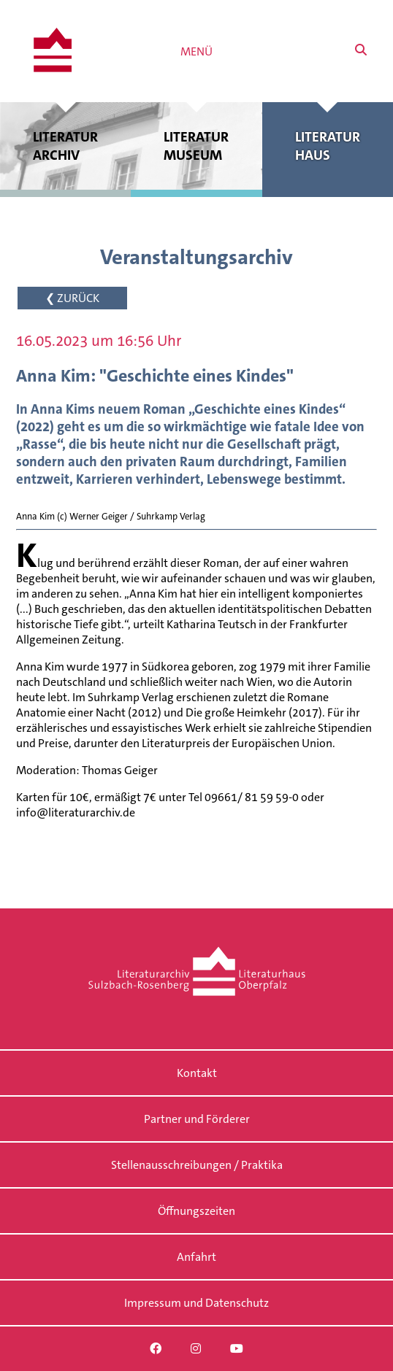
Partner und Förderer (197, 1119)
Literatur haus (327, 146)
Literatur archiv (65, 146)
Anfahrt (196, 1256)
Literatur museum (196, 146)
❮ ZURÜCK (72, 298)
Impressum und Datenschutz (196, 1302)
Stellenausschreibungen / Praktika (197, 1165)
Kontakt (197, 1073)
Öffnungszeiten (196, 1211)
